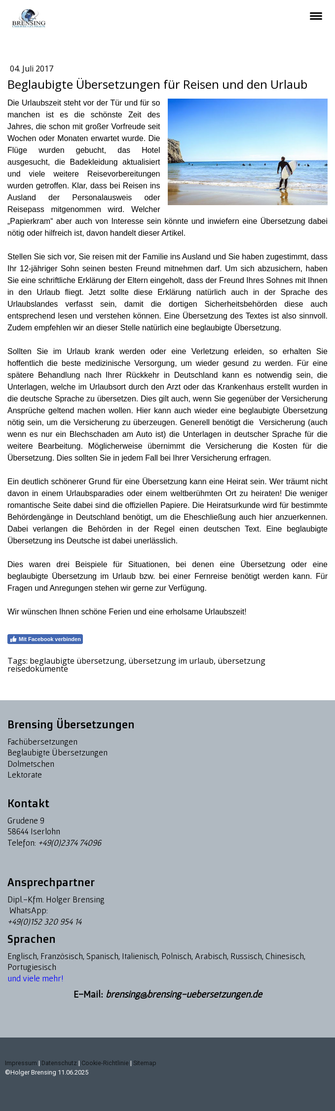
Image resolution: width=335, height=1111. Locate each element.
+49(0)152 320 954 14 (44, 921)
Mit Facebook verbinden (45, 639)
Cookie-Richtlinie (105, 1063)
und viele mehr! (35, 978)
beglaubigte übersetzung (77, 660)
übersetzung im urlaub (171, 660)
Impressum (21, 1063)
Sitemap (144, 1063)
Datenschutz (59, 1063)
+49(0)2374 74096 (69, 842)
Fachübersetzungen (42, 741)
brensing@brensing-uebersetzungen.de (184, 994)
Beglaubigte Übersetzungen (57, 752)
